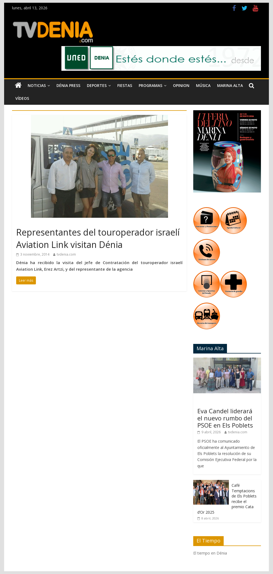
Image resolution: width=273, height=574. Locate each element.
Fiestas (124, 85)
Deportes (97, 85)
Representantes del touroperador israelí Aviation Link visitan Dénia (98, 238)
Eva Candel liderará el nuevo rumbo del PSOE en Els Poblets (225, 418)
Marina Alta (230, 85)
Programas (150, 85)
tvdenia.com (66, 254)
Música (203, 85)
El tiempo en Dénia (210, 553)
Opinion (181, 85)
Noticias (37, 85)
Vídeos (22, 98)
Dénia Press (68, 85)
